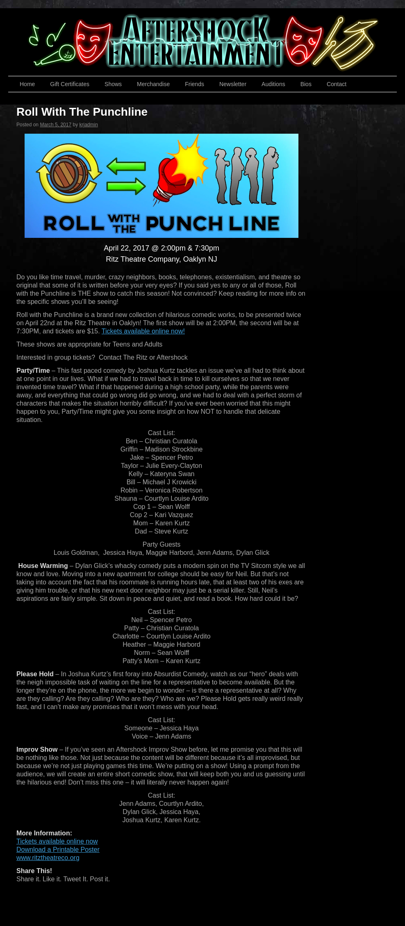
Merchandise (153, 84)
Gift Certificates (69, 84)
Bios (306, 84)
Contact (336, 84)
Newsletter (232, 84)
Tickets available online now (57, 841)
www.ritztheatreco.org (48, 857)
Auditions (273, 84)
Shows (113, 84)
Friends (194, 84)
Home (27, 84)
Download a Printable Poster (58, 849)
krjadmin (88, 125)
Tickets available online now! (143, 331)
